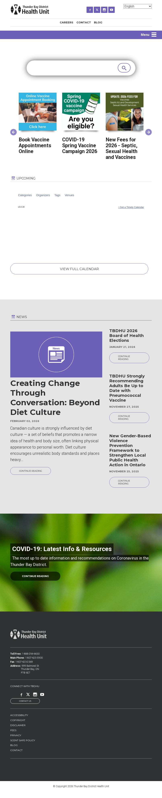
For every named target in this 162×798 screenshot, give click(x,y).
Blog (98, 22)
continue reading (37, 581)
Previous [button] (12, 130)
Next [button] (147, 130)
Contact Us (25, 707)
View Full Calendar (79, 269)
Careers (66, 22)
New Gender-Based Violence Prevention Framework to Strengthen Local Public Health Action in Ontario (130, 455)
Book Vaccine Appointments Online (35, 145)
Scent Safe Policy (22, 746)
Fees (13, 736)
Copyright (17, 726)
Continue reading (33, 473)
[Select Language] (138, 6)
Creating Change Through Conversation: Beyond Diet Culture (55, 400)
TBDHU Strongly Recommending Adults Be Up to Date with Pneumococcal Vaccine (127, 391)
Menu (145, 35)
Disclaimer (18, 731)
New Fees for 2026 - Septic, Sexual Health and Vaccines (121, 148)
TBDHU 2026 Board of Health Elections (126, 338)
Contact (83, 22)
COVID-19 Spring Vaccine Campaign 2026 (79, 145)
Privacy (15, 741)
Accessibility (19, 721)
